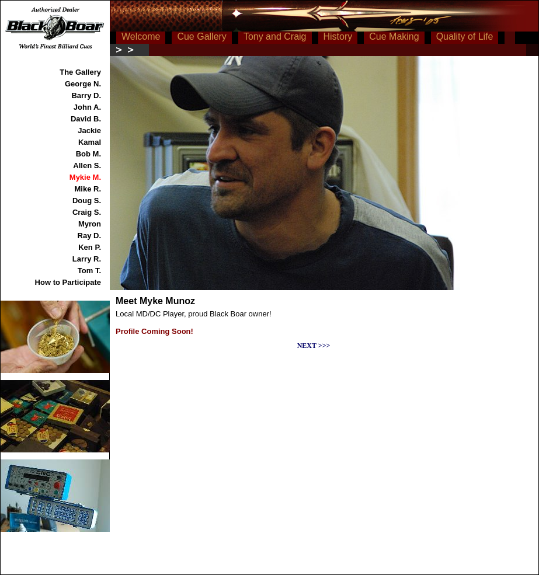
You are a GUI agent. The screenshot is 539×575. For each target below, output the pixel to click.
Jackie (89, 130)
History (338, 36)
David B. (86, 118)
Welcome (140, 36)
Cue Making (394, 36)
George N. (83, 83)
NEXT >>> (314, 345)
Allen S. (87, 165)
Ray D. (89, 235)
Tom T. (89, 270)
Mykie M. (85, 177)
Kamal (89, 142)
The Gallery (80, 72)
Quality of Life (464, 36)
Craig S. (86, 212)
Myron (89, 223)
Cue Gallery (201, 36)
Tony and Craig (275, 36)
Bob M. (88, 153)
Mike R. (87, 188)
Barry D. (86, 95)
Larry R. (86, 259)
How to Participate (68, 282)
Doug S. (86, 200)
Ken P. (89, 247)
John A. (87, 107)
